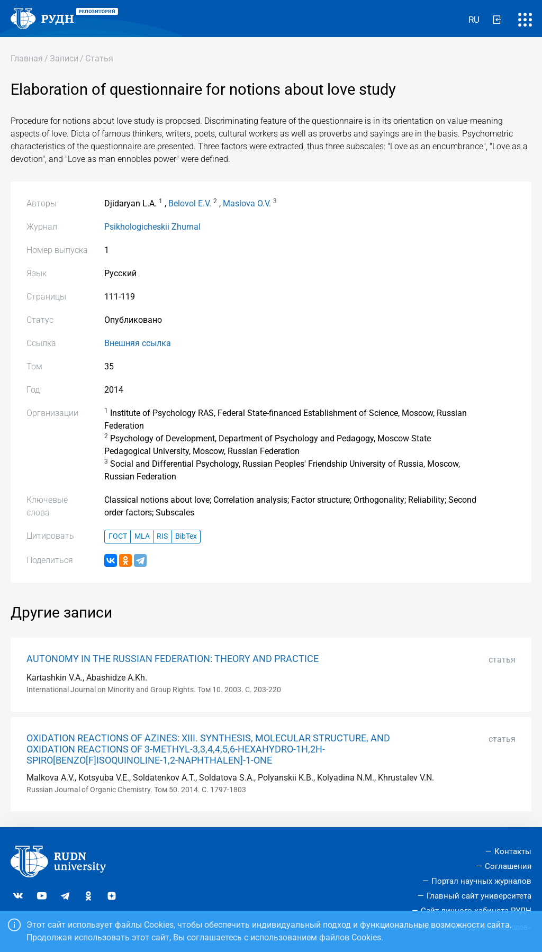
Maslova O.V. (247, 203)
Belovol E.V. (189, 203)
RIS (162, 536)
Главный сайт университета (479, 896)
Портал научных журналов (481, 881)
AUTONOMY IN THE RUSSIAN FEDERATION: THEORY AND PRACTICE (172, 659)
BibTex (186, 536)
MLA (142, 536)
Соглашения (508, 866)
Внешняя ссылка (137, 343)
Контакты (512, 851)
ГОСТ (118, 536)
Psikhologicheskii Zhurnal (152, 227)
